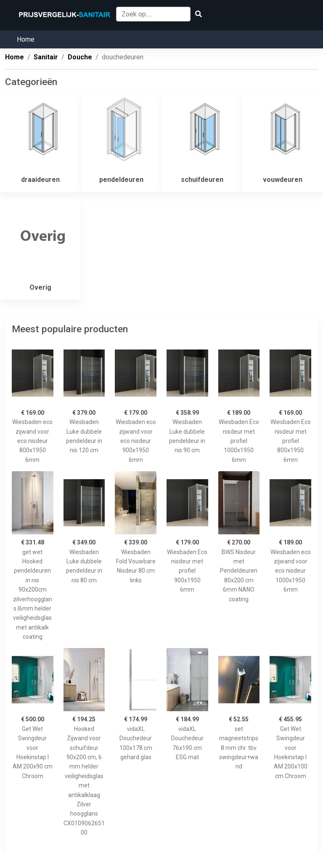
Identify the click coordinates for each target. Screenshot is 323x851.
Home (25, 39)
